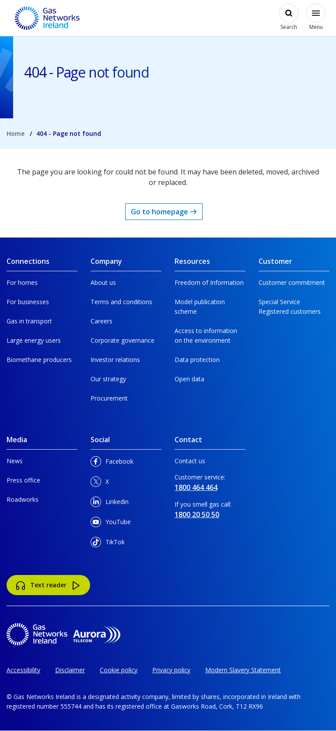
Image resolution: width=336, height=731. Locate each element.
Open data (189, 379)
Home (15, 133)
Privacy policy (171, 670)
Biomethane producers (39, 359)
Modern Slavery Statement (243, 670)
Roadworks (22, 499)
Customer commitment (292, 282)
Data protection (197, 359)
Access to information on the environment (206, 335)
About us (103, 282)
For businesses (28, 302)
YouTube (111, 523)
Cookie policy (118, 670)
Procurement (109, 398)
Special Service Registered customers (290, 307)
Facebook (112, 463)
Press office (23, 480)
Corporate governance (122, 340)
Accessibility (23, 670)
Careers (101, 321)
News (15, 461)
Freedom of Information (209, 282)
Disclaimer (70, 670)
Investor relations (115, 359)
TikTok (108, 543)
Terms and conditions (121, 302)
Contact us (190, 461)
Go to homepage (164, 211)
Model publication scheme (200, 307)
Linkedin (110, 503)
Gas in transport (29, 321)
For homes (22, 282)
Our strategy (108, 379)
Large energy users (34, 340)
